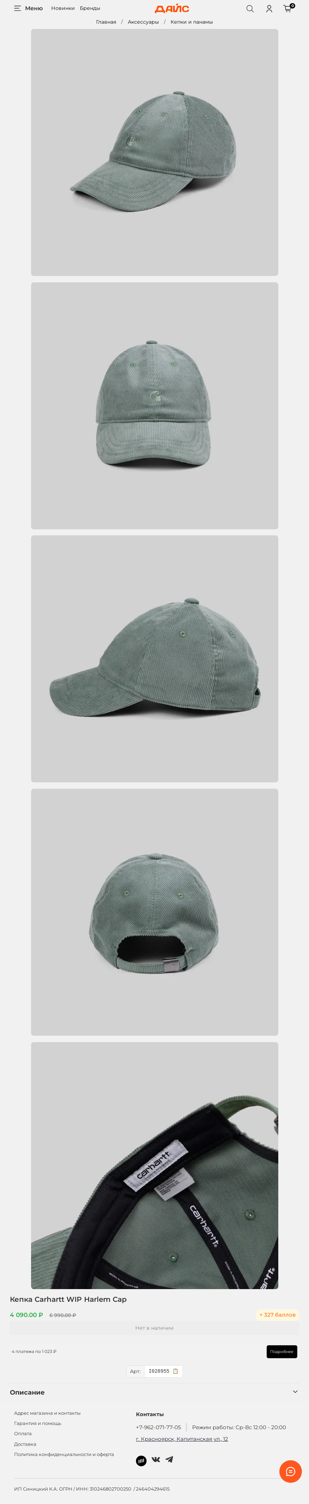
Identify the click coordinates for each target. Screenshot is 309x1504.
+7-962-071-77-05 (158, 1427)
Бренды (90, 8)
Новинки (63, 8)
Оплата (23, 1433)
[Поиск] (250, 8)
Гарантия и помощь (37, 1423)
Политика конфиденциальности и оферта (64, 1454)
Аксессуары (143, 22)
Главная (106, 22)
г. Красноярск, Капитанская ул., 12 (182, 1439)
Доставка (25, 1444)
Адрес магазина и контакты (47, 1413)
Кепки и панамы (192, 22)
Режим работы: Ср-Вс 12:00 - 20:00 (239, 1427)
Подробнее (278, 1351)
